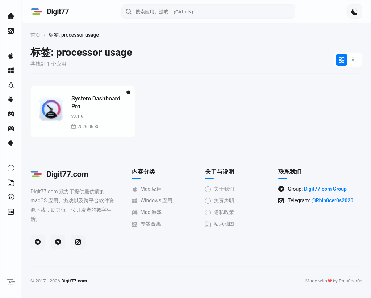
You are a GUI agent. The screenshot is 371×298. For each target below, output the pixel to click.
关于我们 (219, 189)
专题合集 (146, 224)
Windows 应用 (152, 201)
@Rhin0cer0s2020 (332, 200)
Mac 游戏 (147, 212)
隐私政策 (219, 212)
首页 (35, 35)
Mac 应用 (147, 189)
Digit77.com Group (325, 189)
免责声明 (219, 201)
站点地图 (219, 224)
